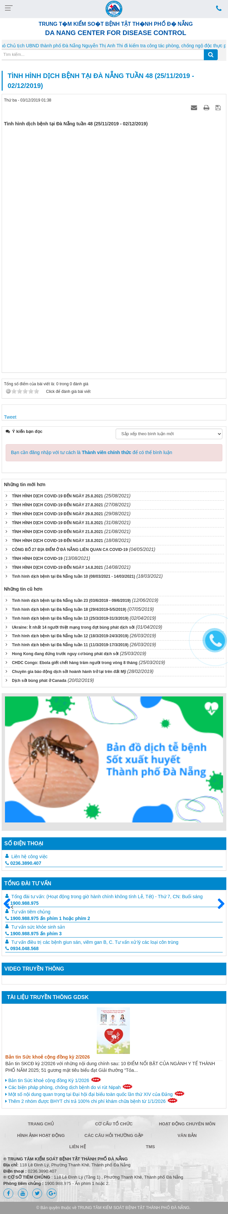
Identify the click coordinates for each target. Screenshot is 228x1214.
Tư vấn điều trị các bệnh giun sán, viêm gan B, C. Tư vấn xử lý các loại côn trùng (94, 942)
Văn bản (187, 1135)
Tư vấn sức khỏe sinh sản (38, 927)
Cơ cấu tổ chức (114, 1123)
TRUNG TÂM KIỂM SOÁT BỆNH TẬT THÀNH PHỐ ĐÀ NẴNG (134, 1207)
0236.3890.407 (23, 863)
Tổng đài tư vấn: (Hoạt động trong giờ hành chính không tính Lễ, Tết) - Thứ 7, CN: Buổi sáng (106, 896)
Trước (9, 908)
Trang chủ (41, 1123)
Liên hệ (77, 1146)
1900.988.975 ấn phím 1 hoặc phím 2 (47, 918)
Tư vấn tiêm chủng (30, 911)
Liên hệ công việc (29, 856)
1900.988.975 (22, 903)
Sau (218, 904)
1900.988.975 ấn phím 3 (33, 933)
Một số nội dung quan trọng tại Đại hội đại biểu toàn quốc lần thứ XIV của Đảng (95, 1094)
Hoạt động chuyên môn (187, 1123)
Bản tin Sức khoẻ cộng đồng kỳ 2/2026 (47, 1057)
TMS (150, 1146)
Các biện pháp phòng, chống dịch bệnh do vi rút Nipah (69, 1087)
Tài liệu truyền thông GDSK (47, 997)
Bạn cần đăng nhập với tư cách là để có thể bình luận (91, 452)
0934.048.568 (22, 948)
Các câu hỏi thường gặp (114, 1135)
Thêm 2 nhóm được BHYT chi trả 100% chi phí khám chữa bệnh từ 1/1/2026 (91, 1101)
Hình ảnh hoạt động (41, 1135)
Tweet (10, 417)
